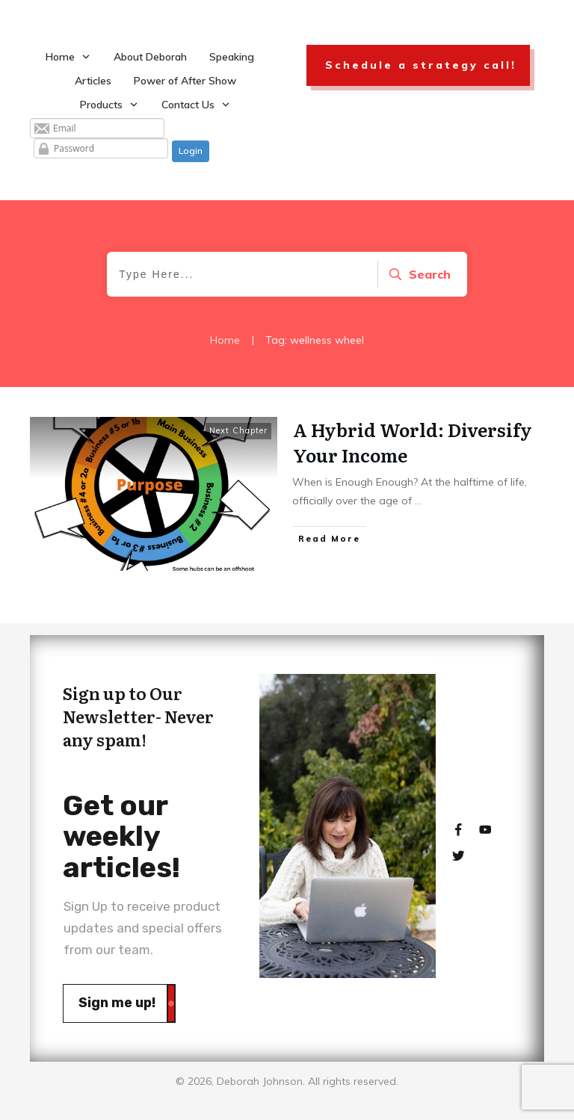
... (418, 500)
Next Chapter (238, 430)
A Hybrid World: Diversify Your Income (412, 442)
